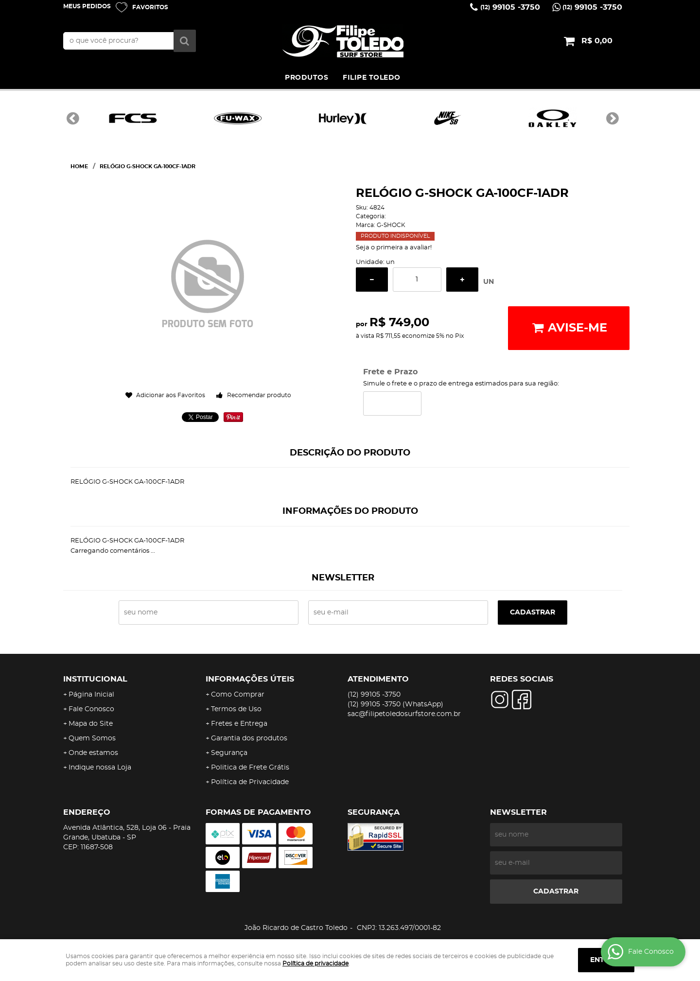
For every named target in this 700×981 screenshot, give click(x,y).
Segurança (229, 753)
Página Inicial (91, 694)
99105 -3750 (510, 7)
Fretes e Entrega (239, 723)
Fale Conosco (91, 709)
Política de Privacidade (250, 782)
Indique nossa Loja (100, 767)
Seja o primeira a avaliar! (394, 248)
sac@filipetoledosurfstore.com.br (404, 714)
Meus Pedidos (87, 6)
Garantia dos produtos (249, 738)
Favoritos (150, 7)
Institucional (95, 679)
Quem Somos (92, 738)
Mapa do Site (91, 723)
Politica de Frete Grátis (250, 767)
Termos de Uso (236, 709)
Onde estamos (93, 753)
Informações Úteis (250, 679)
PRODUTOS (306, 77)
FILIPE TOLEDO (372, 77)
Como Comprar (237, 694)
